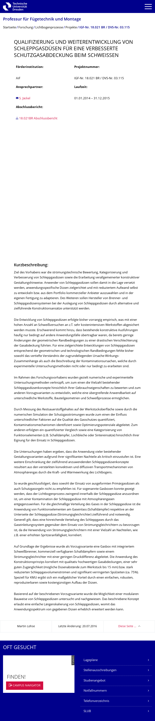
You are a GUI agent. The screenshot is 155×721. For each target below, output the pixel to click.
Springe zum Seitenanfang (130, 677)
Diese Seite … (127, 499)
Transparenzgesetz (16, 671)
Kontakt (8, 651)
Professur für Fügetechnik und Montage (42, 19)
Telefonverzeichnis (96, 573)
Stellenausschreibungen (100, 542)
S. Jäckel (24, 98)
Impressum (10, 658)
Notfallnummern (95, 563)
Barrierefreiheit (13, 677)
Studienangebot (94, 553)
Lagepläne (91, 532)
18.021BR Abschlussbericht (38, 118)
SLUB (87, 583)
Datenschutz (11, 664)
